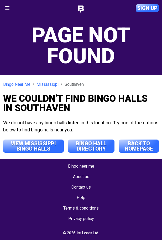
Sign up (147, 8)
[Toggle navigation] (7, 8)
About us (81, 176)
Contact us (81, 187)
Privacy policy (81, 218)
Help (81, 197)
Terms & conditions (81, 208)
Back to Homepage (139, 146)
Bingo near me (81, 166)
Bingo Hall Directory (91, 146)
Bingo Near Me (16, 84)
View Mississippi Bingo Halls (33, 146)
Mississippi (47, 84)
